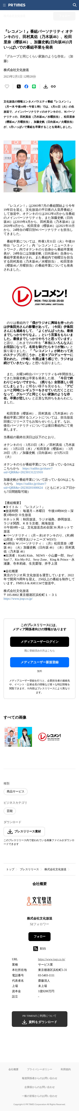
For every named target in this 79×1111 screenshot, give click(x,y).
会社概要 (13, 1069)
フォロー (40, 936)
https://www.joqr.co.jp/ (18, 598)
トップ (10, 869)
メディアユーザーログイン (40, 641)
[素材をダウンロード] (45, 86)
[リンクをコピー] (53, 86)
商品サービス (15, 791)
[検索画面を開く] (74, 5)
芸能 (10, 811)
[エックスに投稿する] (18, 86)
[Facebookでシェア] (26, 86)
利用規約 (66, 1069)
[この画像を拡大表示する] (18, 737)
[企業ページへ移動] (39, 903)
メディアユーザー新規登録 (40, 662)
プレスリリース (29, 869)
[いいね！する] (7, 86)
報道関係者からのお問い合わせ (39, 1078)
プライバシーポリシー (39, 1069)
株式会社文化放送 (55, 869)
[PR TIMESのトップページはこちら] (16, 5)
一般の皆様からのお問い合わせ (39, 1096)
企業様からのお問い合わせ (39, 1087)
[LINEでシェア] (34, 86)
